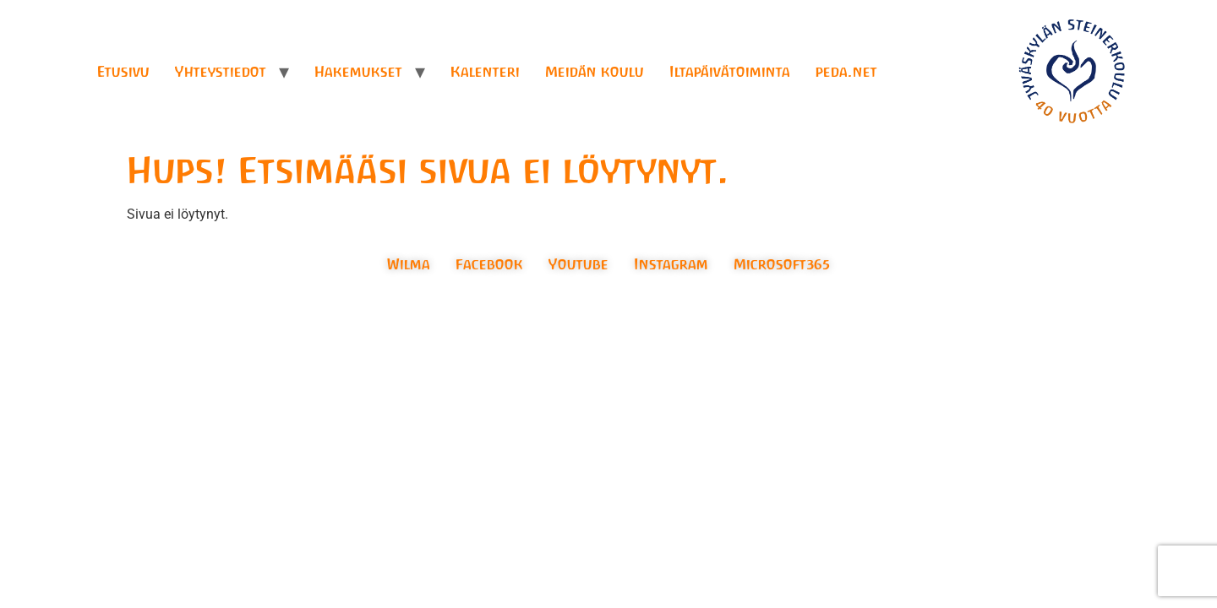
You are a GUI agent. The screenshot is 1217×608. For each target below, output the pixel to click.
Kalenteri (485, 71)
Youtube (578, 264)
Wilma (408, 264)
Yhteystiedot (220, 71)
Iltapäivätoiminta (729, 71)
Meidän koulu (594, 71)
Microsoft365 (782, 264)
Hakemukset (358, 71)
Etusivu (123, 71)
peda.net (846, 71)
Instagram (671, 264)
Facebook (489, 264)
